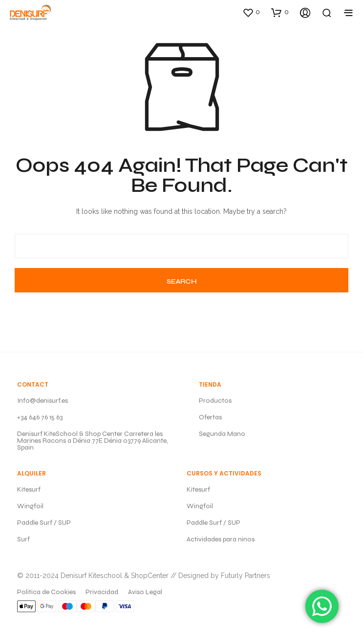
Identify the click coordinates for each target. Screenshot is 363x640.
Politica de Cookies (46, 592)
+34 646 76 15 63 (40, 417)
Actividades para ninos (221, 539)
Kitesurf (29, 489)
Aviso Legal (145, 592)
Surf (23, 539)
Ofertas (210, 417)
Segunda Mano (222, 434)
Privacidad (101, 592)
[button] (251, 12)
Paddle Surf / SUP (44, 522)
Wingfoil (30, 506)
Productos (215, 400)
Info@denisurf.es (42, 400)
